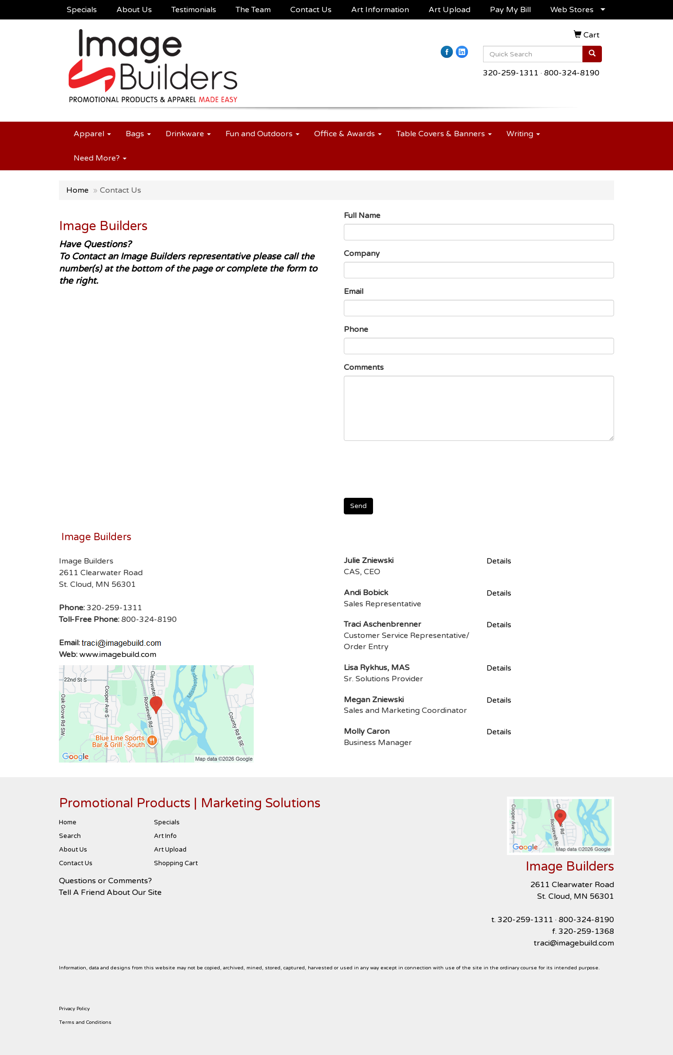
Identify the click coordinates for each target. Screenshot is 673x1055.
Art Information (380, 10)
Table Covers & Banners (444, 134)
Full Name (362, 215)
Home (77, 190)
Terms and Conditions (85, 1022)
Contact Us (311, 10)
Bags (138, 134)
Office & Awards (348, 134)
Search (70, 836)
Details (498, 561)
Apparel (92, 134)
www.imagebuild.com (117, 654)
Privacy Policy (74, 1009)
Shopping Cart (176, 863)
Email (353, 291)
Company (362, 253)
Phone (356, 329)
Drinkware (188, 134)
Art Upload (449, 10)
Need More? (100, 158)
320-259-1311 (511, 73)
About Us (134, 10)
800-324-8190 (571, 73)
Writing (523, 134)
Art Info (165, 836)
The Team (253, 10)
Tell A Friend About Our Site (110, 892)
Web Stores (572, 10)
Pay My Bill (510, 10)
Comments (364, 367)
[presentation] (418, 467)
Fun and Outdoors (262, 134)
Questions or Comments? (105, 881)
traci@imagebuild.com (574, 943)
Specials (82, 10)
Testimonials (193, 10)
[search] (592, 54)
